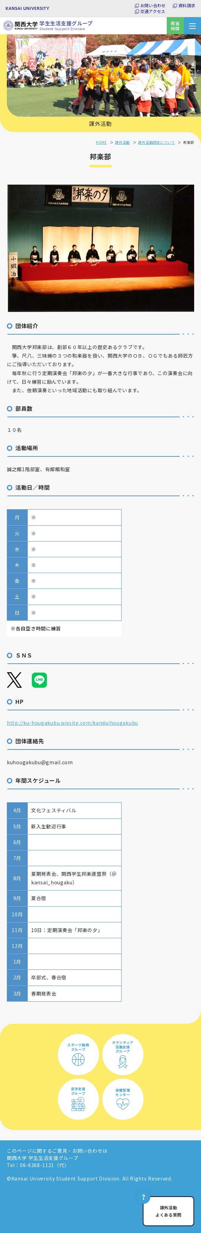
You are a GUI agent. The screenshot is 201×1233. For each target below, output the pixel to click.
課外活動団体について (156, 142)
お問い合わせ (152, 5)
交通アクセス (152, 11)
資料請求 (186, 5)
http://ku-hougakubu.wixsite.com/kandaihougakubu (72, 722)
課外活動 (100, 123)
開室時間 (175, 25)
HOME (101, 142)
